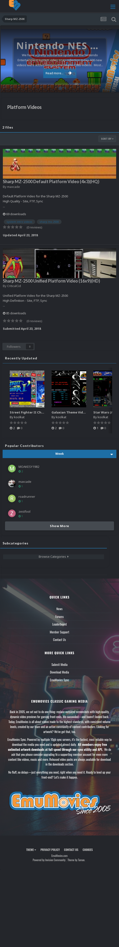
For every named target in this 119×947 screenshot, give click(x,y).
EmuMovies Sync (59, 680)
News (60, 608)
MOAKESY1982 (29, 466)
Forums (59, 616)
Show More (59, 526)
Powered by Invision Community (49, 860)
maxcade (13, 187)
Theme (31, 850)
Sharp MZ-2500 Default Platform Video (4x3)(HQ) (51, 181)
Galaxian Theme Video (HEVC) (75, 412)
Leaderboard (59, 624)
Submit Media (60, 664)
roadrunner (27, 496)
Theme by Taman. (76, 860)
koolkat (19, 417)
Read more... (59, 73)
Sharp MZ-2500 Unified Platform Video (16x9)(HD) (51, 280)
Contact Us (59, 639)
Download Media (59, 672)
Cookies (88, 850)
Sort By (107, 138)
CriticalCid (14, 286)
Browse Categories (54, 556)
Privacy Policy (50, 850)
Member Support (59, 632)
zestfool (24, 511)
